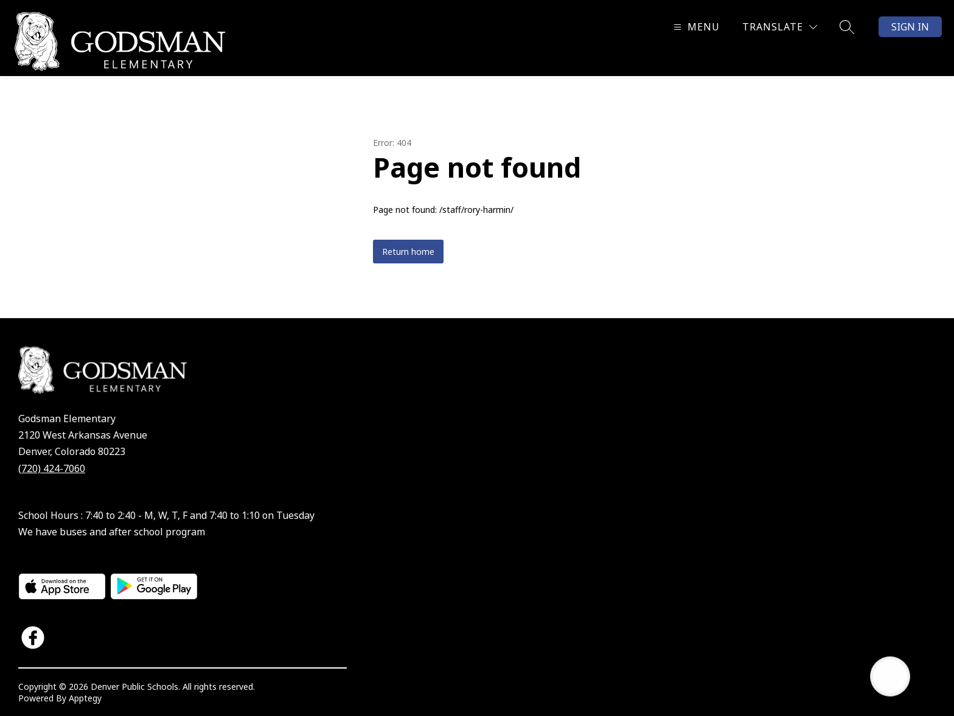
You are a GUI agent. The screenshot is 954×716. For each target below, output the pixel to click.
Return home (408, 251)
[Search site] (847, 26)
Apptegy (85, 698)
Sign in (910, 26)
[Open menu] (695, 27)
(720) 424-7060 (51, 468)
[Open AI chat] (890, 676)
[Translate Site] (779, 27)
